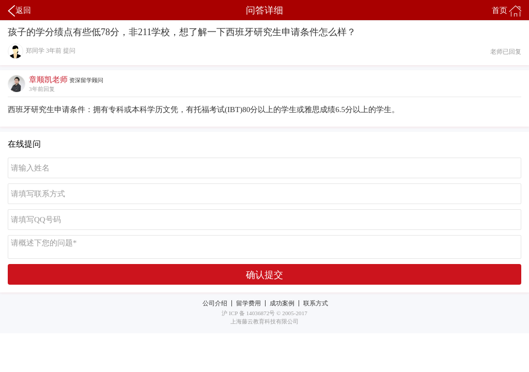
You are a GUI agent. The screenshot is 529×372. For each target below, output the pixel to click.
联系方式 (315, 303)
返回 (19, 11)
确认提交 (264, 275)
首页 (506, 11)
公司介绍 (215, 303)
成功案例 (282, 303)
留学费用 (248, 303)
